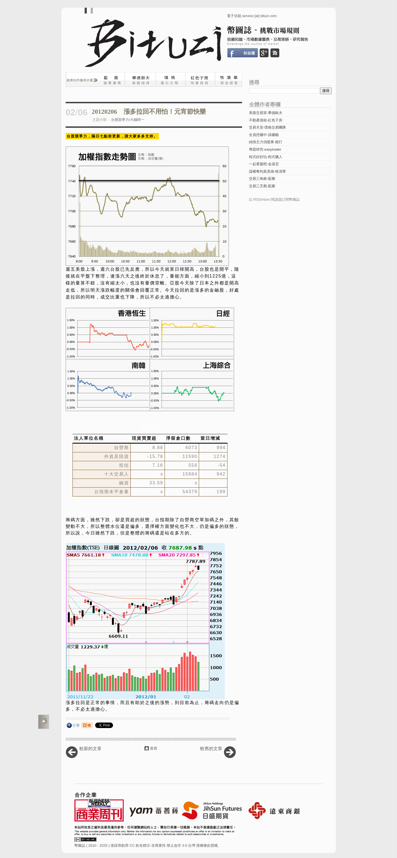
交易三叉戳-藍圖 (262, 186)
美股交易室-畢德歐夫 (265, 113)
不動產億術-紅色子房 (265, 120)
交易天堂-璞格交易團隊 (267, 127)
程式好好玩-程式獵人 (265, 157)
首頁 (153, 748)
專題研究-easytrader (265, 149)
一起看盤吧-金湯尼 (264, 164)
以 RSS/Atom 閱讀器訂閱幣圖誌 (274, 199)
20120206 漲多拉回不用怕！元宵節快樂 (149, 111)
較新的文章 (90, 748)
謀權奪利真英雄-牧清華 (267, 171)
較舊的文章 (211, 748)
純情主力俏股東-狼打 (265, 142)
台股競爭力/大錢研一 (127, 120)
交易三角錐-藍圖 (262, 179)
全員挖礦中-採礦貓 (264, 135)
